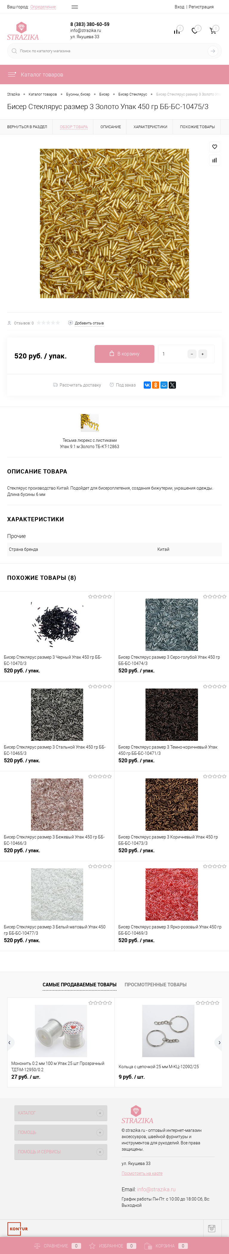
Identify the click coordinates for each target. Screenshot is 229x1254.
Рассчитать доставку (77, 385)
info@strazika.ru (156, 1189)
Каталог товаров (35, 74)
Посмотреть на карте (142, 1173)
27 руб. (26, 1077)
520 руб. (57, 673)
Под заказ (122, 384)
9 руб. (132, 1077)
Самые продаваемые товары (80, 984)
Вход (179, 6)
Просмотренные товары (156, 984)
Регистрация (201, 6)
